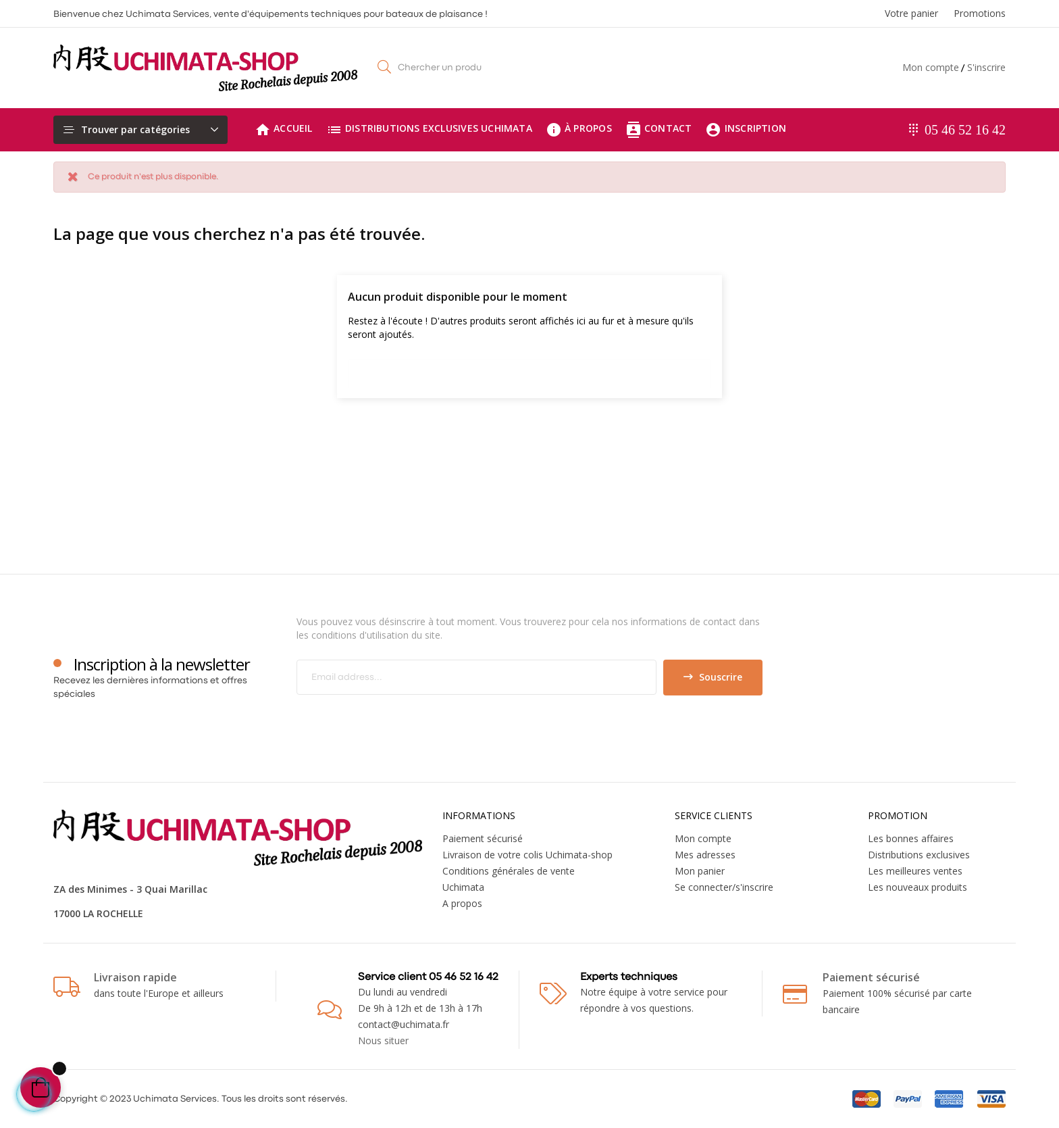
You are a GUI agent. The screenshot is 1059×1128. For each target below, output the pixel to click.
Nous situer (383, 1040)
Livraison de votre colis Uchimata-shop (527, 854)
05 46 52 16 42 (965, 130)
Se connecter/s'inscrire (724, 887)
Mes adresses (705, 854)
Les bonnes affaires (911, 838)
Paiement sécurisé (482, 838)
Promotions (980, 13)
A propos (462, 903)
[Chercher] (529, 370)
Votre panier (911, 13)
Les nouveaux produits (917, 887)
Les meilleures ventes (915, 870)
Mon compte (930, 67)
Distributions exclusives (919, 854)
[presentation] (409, 721)
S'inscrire (986, 67)
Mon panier (700, 870)
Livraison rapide (135, 977)
